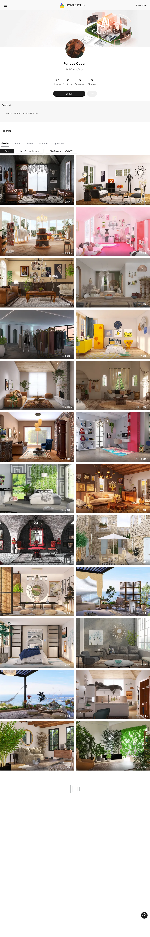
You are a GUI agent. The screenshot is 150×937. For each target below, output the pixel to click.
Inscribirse (141, 5)
